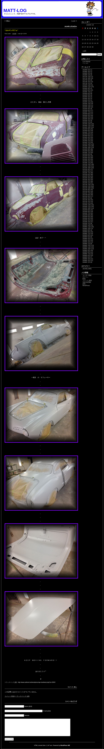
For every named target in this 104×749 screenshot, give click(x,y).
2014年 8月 (86, 130)
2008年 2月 (86, 262)
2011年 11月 (87, 186)
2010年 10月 (87, 208)
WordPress (86, 285)
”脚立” (8, 21)
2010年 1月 (86, 223)
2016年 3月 (86, 98)
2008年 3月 (86, 260)
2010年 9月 (86, 210)
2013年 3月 (86, 159)
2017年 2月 (86, 81)
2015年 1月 (86, 122)
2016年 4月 (86, 97)
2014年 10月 (87, 127)
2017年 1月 (86, 83)
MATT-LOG (15, 10)
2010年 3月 (86, 220)
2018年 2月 (86, 73)
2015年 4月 (86, 117)
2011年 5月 (86, 196)
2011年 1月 (86, 203)
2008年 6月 (86, 255)
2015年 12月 (87, 103)
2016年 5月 (86, 95)
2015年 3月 (86, 119)
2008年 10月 (87, 249)
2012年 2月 (86, 181)
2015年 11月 (87, 105)
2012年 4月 (86, 178)
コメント (10, 696)
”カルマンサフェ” (11, 30)
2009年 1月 (86, 243)
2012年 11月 (87, 166)
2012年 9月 (86, 169)
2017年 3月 (86, 80)
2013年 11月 (87, 146)
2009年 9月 (86, 230)
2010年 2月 (86, 222)
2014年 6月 (86, 134)
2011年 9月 (86, 189)
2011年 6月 (86, 195)
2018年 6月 (86, 70)
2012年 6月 (86, 174)
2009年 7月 (86, 233)
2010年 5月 (86, 216)
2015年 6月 (86, 114)
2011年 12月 (87, 184)
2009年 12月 (87, 225)
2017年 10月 (87, 78)
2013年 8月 (86, 151)
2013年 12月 (87, 144)
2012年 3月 (86, 179)
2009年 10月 (87, 228)
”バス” (73, 21)
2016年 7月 (86, 92)
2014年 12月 (87, 124)
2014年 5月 (86, 135)
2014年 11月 (87, 125)
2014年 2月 (86, 141)
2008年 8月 (86, 252)
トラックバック (22, 696)
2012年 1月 (86, 183)
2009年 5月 (86, 237)
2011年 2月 (86, 201)
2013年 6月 (86, 154)
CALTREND (86, 61)
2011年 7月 (86, 193)
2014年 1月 (86, 142)
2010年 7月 (86, 213)
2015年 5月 (86, 115)
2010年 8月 (86, 211)
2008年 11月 (87, 247)
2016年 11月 (87, 87)
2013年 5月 (86, 156)
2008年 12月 (87, 245)
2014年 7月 (86, 132)
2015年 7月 (86, 112)
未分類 (14, 33)
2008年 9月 (86, 250)
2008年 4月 (86, 259)
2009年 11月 (87, 227)
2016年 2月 (86, 100)
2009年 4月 (86, 238)
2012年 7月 (86, 173)
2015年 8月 (86, 110)
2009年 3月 (86, 240)
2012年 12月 (87, 164)
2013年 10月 (87, 147)
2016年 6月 (86, 93)
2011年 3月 (86, 200)
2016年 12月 (87, 85)
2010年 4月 (86, 218)
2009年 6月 (86, 235)
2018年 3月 (86, 71)
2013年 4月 (86, 157)
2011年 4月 (86, 198)
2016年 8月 (86, 90)
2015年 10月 (87, 107)
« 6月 (84, 51)
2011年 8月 (86, 191)
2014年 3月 (86, 139)
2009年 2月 (86, 242)
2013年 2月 (86, 161)
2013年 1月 (86, 162)
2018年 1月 (86, 75)
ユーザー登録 (87, 275)
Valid (87, 282)
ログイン (85, 277)
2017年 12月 (87, 76)
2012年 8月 (86, 171)
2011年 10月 (87, 188)
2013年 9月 (86, 149)
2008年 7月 (86, 254)
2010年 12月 (87, 205)
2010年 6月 (86, 215)
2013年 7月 (86, 152)
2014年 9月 (86, 129)
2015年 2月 (86, 120)
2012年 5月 (86, 176)
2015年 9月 (86, 108)
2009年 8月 (86, 232)
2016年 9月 (86, 88)
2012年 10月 (87, 168)
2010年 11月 (87, 206)
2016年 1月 (86, 102)
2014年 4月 (86, 137)
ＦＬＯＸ (85, 63)
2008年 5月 (86, 257)
